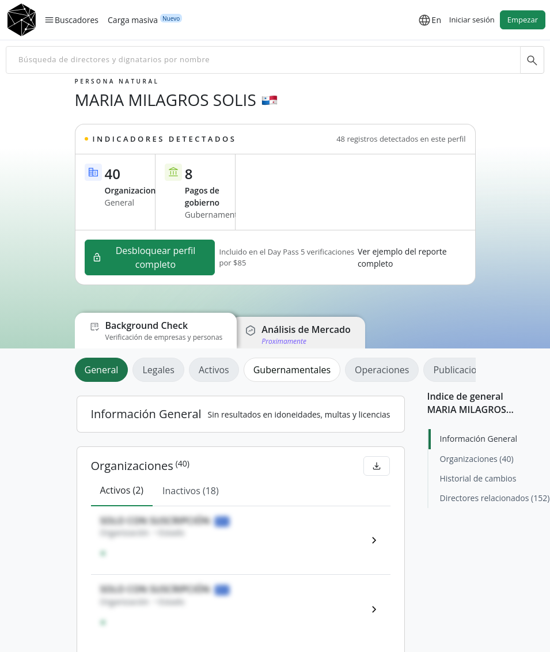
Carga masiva (133, 19)
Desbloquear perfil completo (144, 257)
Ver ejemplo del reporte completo (402, 257)
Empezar (522, 19)
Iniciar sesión (472, 19)
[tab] (104, 370)
